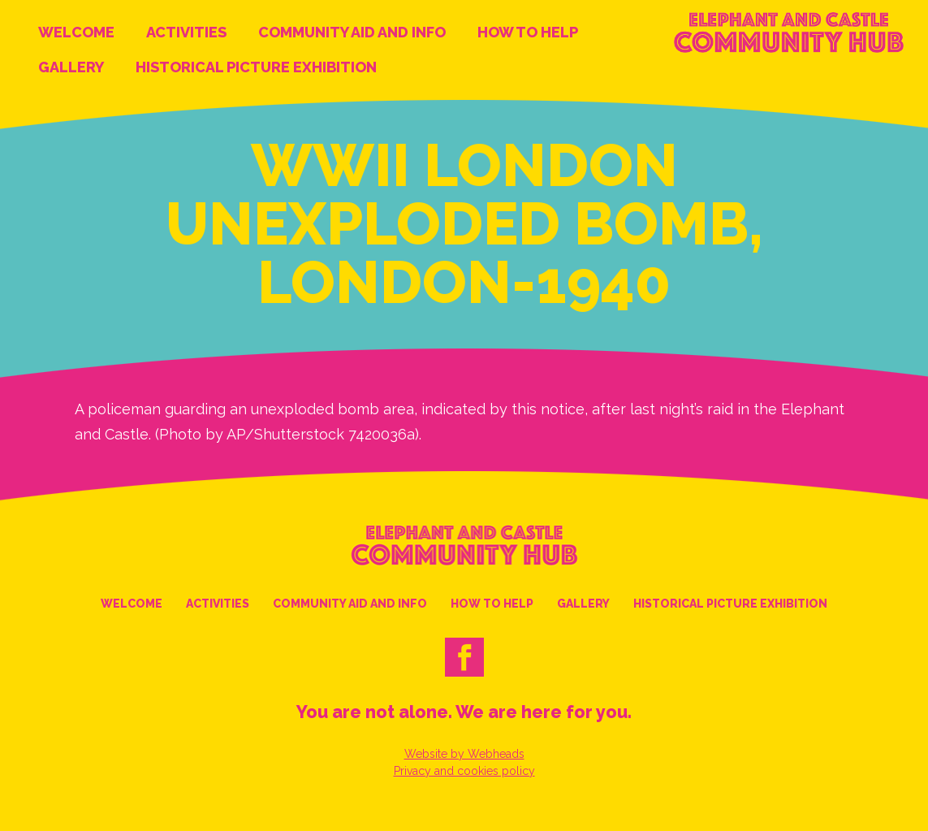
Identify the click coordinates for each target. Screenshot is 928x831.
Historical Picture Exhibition (256, 67)
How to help (527, 32)
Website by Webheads (464, 753)
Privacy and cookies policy (464, 770)
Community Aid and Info (352, 32)
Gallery (71, 67)
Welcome (76, 32)
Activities (186, 32)
